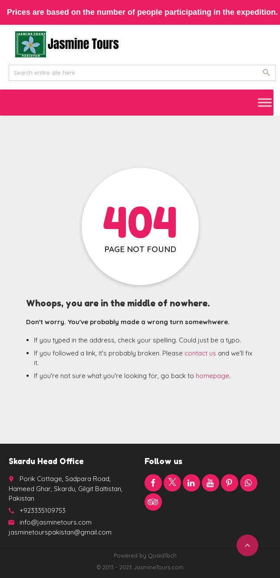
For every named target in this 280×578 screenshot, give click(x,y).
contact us (200, 353)
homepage (212, 376)
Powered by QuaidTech (145, 555)
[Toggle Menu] (265, 102)
